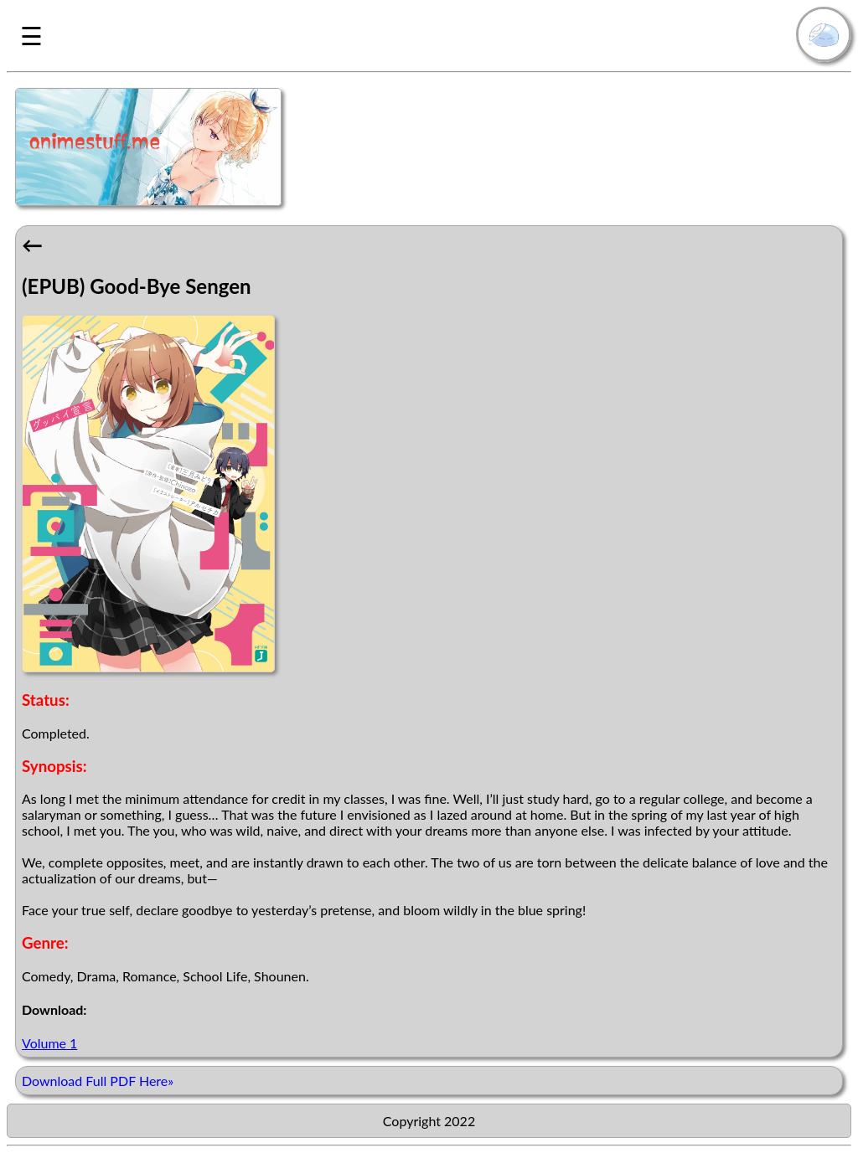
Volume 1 (49, 1043)
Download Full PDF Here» (97, 1081)
